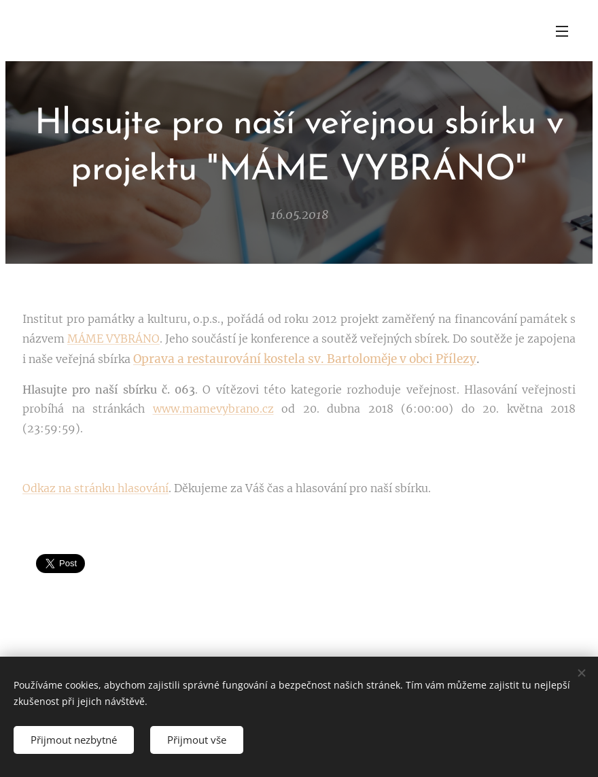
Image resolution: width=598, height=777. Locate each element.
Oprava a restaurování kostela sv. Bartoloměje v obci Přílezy (304, 358)
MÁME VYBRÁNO (113, 338)
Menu (562, 31)
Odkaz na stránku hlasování (95, 488)
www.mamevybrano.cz (213, 408)
